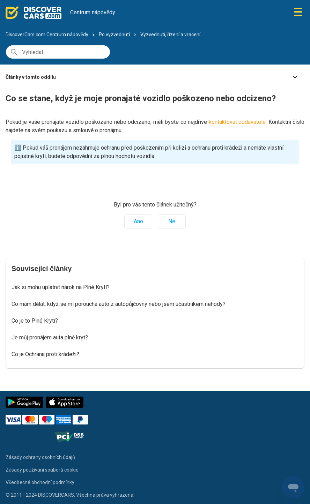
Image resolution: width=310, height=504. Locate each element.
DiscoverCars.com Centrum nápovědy (47, 34)
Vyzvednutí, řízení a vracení (170, 34)
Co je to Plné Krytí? (35, 320)
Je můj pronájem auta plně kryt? (50, 337)
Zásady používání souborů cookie (42, 470)
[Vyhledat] (58, 52)
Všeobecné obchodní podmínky (40, 482)
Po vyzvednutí (114, 34)
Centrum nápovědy (92, 12)
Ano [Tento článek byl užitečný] (138, 221)
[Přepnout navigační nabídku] (298, 12)
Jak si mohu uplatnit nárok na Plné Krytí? (61, 287)
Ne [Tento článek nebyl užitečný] (171, 221)
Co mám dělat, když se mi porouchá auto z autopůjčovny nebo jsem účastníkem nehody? (119, 304)
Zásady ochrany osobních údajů (40, 457)
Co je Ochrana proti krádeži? (45, 354)
